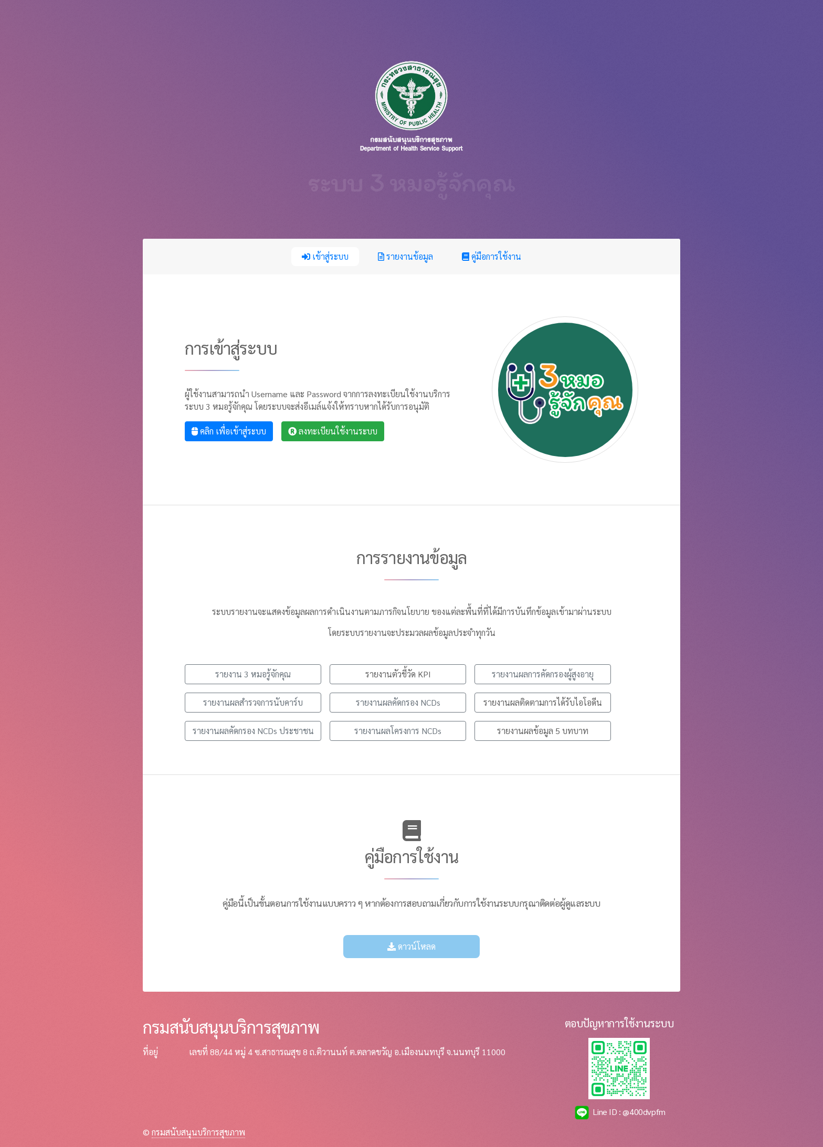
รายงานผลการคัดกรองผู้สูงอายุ (543, 673)
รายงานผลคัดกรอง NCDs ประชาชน (253, 730)
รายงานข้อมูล (405, 256)
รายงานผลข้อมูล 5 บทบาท (542, 730)
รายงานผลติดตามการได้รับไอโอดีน (542, 702)
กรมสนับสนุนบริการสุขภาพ (198, 1132)
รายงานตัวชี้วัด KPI (398, 673)
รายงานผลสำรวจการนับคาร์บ (253, 702)
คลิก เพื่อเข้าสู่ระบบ (229, 431)
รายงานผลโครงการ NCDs (397, 730)
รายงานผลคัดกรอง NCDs (398, 702)
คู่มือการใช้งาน (491, 256)
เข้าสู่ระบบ (325, 256)
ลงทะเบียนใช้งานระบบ (332, 431)
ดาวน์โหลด (411, 946)
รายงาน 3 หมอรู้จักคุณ (253, 673)
